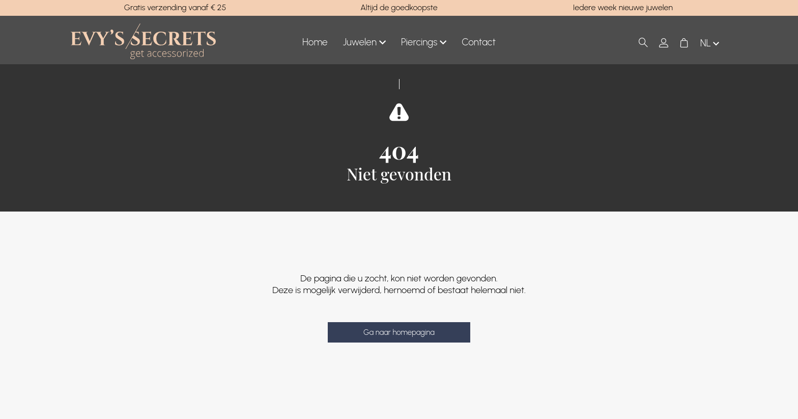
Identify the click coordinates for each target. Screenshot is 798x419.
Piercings (423, 42)
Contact (479, 42)
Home (315, 42)
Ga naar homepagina (399, 332)
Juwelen (364, 42)
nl (710, 43)
